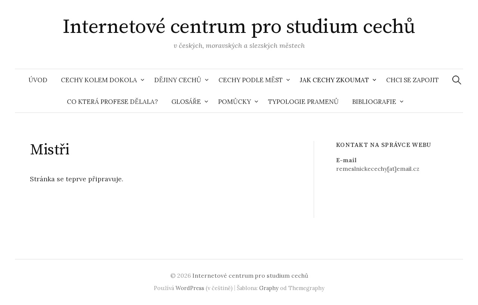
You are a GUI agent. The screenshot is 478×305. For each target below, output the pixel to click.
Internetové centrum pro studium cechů (239, 27)
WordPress (190, 288)
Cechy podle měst (250, 80)
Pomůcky (234, 102)
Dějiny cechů (177, 80)
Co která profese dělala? (112, 102)
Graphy (269, 288)
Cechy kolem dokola (99, 80)
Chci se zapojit (412, 80)
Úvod (37, 80)
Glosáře (186, 102)
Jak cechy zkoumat (334, 80)
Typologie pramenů (303, 102)
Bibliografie (374, 102)
